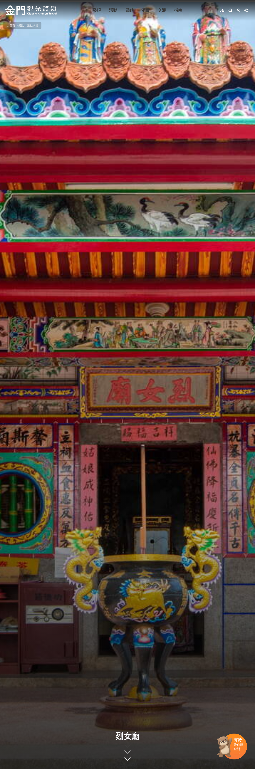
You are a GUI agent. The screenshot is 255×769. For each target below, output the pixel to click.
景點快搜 (32, 25)
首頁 (12, 25)
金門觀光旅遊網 (31, 10)
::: (6, 2)
